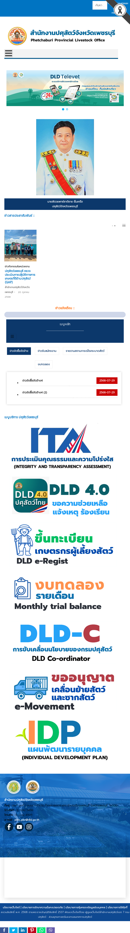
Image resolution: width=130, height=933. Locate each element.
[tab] (19, 364)
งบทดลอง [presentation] (44, 378)
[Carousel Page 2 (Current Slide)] (114, 225)
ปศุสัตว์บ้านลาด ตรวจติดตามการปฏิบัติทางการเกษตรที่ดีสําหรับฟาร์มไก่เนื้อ (32, 298)
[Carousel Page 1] (112, 225)
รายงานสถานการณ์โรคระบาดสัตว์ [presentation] (85, 364)
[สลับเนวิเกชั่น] (12, 350)
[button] (63, 109)
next (121, 225)
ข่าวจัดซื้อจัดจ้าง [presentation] (19, 364)
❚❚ (124, 225)
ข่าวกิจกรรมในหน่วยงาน (16, 292)
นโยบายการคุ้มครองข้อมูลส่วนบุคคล (85, 921)
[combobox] (99, 5)
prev (118, 225)
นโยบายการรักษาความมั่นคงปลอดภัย (42, 921)
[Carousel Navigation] (119, 225)
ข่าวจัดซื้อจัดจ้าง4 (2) (34, 406)
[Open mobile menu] (8, 53)
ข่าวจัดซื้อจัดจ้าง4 (32, 394)
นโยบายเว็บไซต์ (11, 921)
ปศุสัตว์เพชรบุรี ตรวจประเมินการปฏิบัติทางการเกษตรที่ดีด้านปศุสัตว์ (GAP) (96, 298)
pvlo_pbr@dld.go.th (27, 833)
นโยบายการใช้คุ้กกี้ (117, 921)
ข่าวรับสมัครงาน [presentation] (47, 364)
